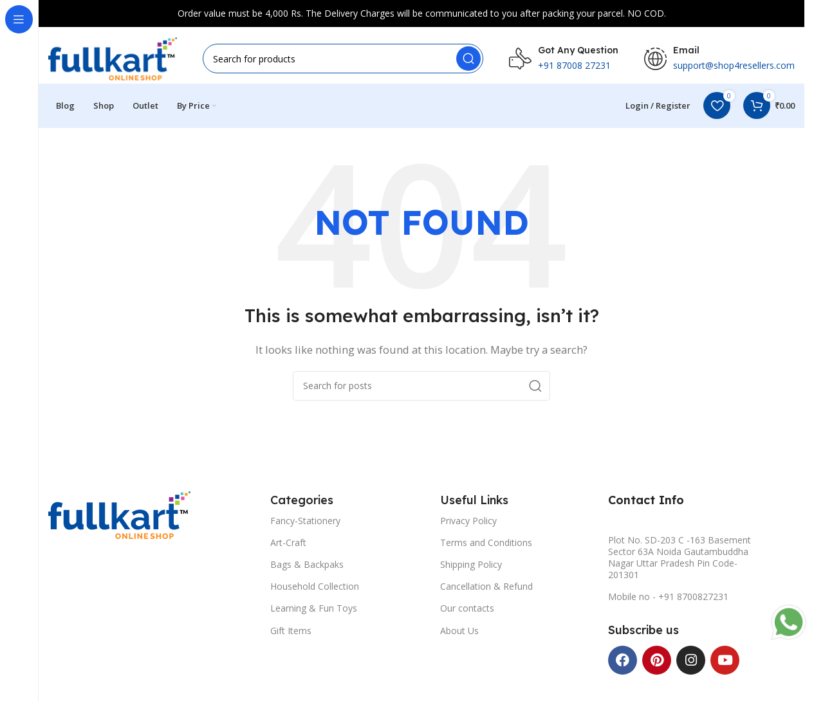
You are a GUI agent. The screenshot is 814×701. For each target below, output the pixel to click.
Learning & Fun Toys (313, 611)
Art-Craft (288, 544)
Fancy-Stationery (305, 522)
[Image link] (119, 515)
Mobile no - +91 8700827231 (668, 599)
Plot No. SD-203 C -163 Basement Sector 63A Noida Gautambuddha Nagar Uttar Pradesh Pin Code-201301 (679, 559)
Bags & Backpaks (307, 567)
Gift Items (290, 632)
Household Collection (314, 589)
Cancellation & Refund (486, 589)
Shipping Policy (471, 567)
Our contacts (467, 611)
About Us (459, 632)
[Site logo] (112, 57)
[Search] (343, 59)
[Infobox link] (563, 59)
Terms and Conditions (486, 544)
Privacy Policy (468, 522)
